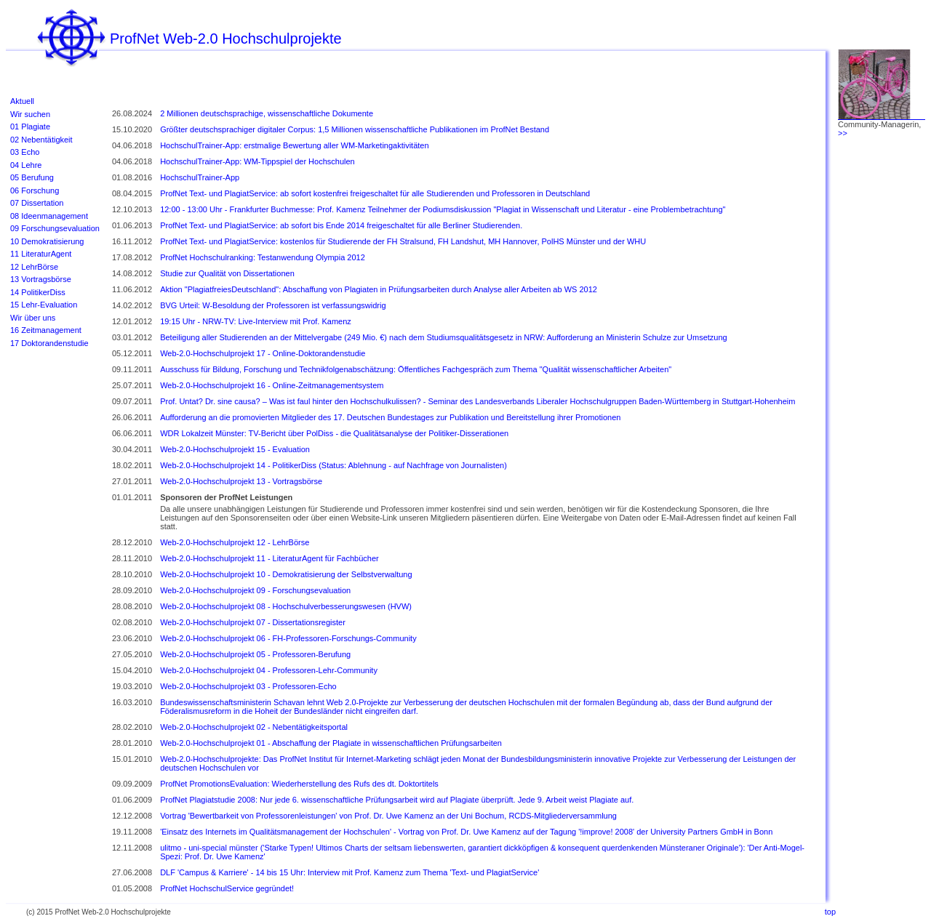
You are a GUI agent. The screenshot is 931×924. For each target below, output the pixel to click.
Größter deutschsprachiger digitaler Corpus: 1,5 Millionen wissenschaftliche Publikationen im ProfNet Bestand (354, 129)
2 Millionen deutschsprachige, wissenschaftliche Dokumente (266, 113)
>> (842, 133)
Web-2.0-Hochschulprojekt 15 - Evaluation (235, 449)
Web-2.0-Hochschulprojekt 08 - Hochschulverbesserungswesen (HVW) (286, 606)
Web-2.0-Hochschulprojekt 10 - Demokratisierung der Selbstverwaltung (286, 574)
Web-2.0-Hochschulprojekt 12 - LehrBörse (234, 542)
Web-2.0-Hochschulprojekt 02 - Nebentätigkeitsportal (254, 727)
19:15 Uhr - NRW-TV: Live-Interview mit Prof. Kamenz (255, 321)
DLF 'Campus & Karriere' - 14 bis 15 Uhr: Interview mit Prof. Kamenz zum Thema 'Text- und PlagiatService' (349, 872)
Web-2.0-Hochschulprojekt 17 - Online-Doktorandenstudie (262, 353)
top (830, 911)
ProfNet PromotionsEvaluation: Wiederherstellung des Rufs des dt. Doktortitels (299, 783)
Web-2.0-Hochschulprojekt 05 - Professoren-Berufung (255, 654)
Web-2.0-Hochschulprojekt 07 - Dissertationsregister (252, 622)
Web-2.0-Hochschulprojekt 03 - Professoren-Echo (248, 686)
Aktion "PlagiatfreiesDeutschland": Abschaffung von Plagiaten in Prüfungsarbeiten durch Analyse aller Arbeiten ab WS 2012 (378, 289)
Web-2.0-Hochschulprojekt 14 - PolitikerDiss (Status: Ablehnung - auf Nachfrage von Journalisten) (333, 465)
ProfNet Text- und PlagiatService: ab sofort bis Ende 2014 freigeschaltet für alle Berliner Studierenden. (341, 225)
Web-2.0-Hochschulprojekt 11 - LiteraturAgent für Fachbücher (269, 558)
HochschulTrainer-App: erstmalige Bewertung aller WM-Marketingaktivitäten (294, 145)
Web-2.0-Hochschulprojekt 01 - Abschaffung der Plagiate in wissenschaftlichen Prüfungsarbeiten (331, 743)
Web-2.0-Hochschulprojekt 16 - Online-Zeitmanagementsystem (271, 385)
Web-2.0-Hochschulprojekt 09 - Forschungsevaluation (255, 590)
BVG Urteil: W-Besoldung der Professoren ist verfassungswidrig (272, 305)
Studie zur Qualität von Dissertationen (227, 273)
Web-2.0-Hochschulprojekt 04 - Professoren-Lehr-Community (268, 670)
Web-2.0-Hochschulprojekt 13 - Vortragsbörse (241, 481)
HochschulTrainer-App (199, 177)
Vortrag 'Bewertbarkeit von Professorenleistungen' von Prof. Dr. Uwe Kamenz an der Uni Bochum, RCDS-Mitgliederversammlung (388, 815)
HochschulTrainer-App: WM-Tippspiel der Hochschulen (257, 161)
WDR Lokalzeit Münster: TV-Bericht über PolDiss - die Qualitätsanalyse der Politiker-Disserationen (334, 433)
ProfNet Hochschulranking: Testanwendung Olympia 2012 (262, 257)
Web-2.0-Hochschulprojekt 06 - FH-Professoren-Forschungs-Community (288, 638)
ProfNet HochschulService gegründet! (227, 888)
